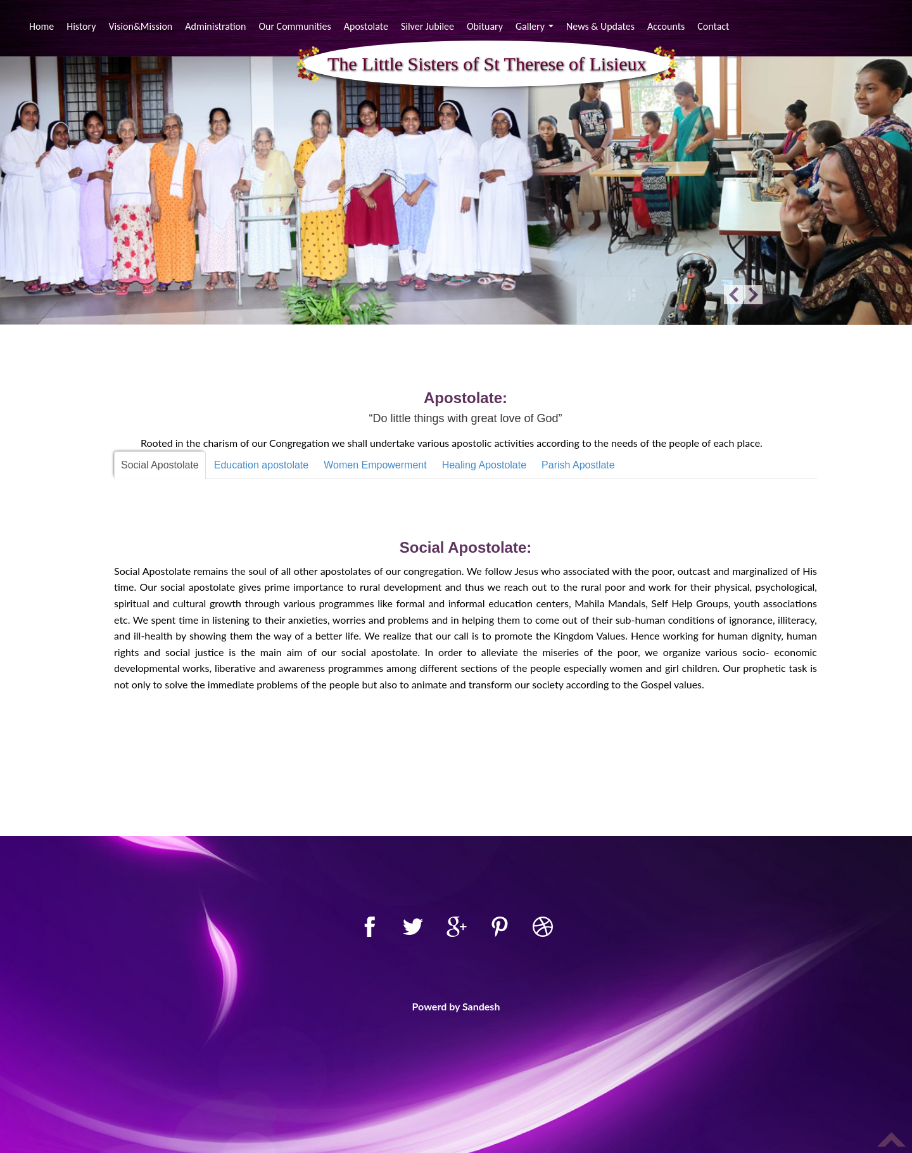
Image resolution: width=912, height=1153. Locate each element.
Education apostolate (261, 465)
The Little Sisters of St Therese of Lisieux (487, 64)
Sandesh (481, 1006)
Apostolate (366, 26)
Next (753, 294)
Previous (733, 294)
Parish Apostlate (578, 465)
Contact (713, 26)
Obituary (485, 26)
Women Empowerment (375, 465)
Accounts (666, 26)
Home (43, 26)
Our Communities (294, 26)
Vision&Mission (140, 26)
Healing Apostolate (484, 465)
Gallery (536, 27)
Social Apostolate (160, 465)
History (81, 26)
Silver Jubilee (427, 26)
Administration (215, 26)
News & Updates (600, 26)
